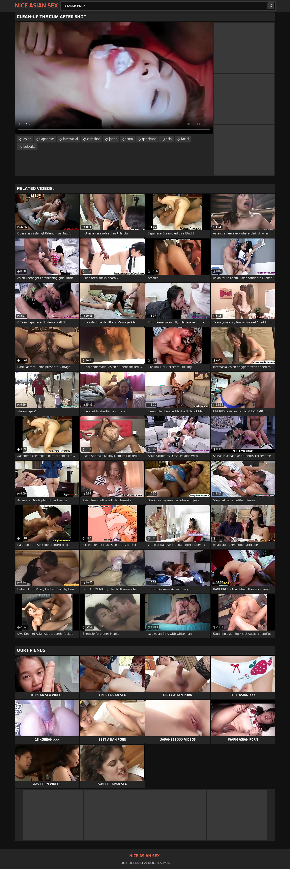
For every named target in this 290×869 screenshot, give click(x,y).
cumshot (93, 139)
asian (27, 139)
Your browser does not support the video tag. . (114, 78)
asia (169, 139)
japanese (47, 139)
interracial (70, 139)
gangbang (149, 139)
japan (113, 139)
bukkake (29, 146)
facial (185, 139)
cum (129, 139)
